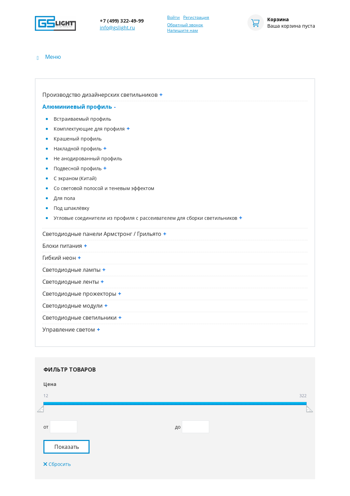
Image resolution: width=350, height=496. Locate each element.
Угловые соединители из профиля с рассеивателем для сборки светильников (148, 218)
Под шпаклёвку (71, 208)
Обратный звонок (185, 25)
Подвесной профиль (80, 168)
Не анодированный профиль (88, 158)
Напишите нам (182, 30)
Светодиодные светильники (82, 317)
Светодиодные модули (75, 305)
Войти (173, 17)
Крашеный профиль (78, 138)
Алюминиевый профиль (79, 106)
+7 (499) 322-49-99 (122, 20)
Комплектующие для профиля (92, 128)
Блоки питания (64, 246)
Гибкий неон (61, 258)
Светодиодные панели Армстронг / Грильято (104, 234)
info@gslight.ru (117, 27)
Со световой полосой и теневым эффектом (104, 188)
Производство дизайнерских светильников (102, 94)
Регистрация (196, 17)
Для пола (64, 198)
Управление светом (71, 329)
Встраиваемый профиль (82, 119)
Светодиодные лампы (74, 269)
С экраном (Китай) (75, 178)
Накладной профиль (80, 148)
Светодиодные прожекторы (81, 293)
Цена (49, 384)
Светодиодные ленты (73, 281)
